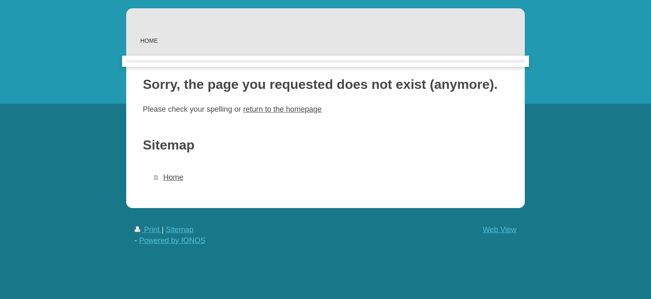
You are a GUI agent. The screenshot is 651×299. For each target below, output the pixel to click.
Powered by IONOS (172, 240)
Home (173, 177)
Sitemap (179, 229)
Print (148, 229)
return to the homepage (282, 109)
